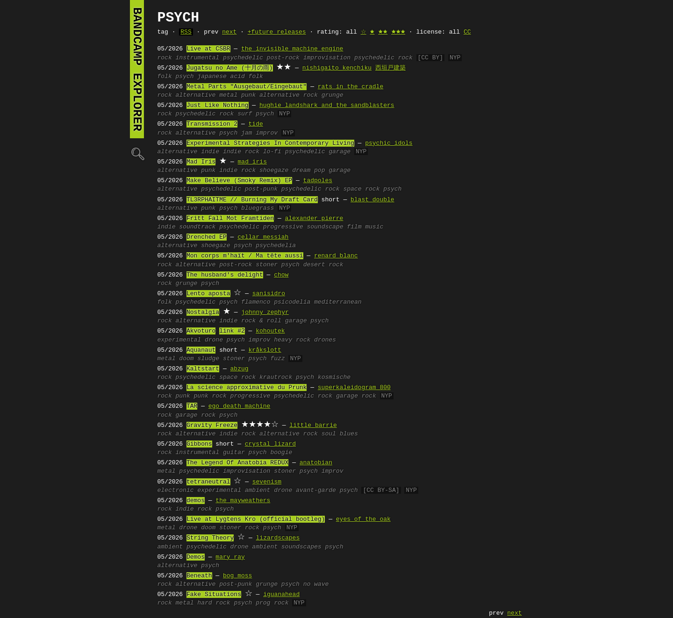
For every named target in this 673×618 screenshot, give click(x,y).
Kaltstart (202, 369)
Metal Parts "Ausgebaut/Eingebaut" (246, 87)
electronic (176, 490)
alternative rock (288, 95)
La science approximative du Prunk (246, 388)
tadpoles (317, 181)
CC (467, 32)
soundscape (325, 227)
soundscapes (301, 547)
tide (256, 124)
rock (165, 58)
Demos (195, 557)
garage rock (356, 396)
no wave (316, 584)
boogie (281, 452)
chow (281, 275)
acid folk (246, 76)
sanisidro (268, 294)
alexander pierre (314, 218)
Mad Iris (200, 162)
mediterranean (337, 302)
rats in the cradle (350, 87)
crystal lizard (270, 444)
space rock (361, 189)
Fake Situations (213, 594)
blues (349, 434)
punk (248, 95)
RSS (185, 32)
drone (214, 340)
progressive (283, 227)
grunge (333, 95)
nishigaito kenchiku (337, 68)
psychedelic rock (383, 58)
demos (195, 501)
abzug (239, 369)
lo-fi (272, 152)
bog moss (237, 576)
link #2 (232, 331)
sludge (208, 359)
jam (246, 133)
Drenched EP (206, 237)
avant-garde (316, 490)
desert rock (323, 265)
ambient (258, 490)
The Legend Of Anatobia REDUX (237, 463)
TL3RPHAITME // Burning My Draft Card (252, 200)
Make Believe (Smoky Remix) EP (239, 181)
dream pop (308, 170)
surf (244, 114)
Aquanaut (200, 350)
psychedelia (276, 246)
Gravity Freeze (211, 425)
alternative (196, 95)
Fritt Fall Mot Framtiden (230, 218)
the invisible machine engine (292, 49)
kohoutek (270, 331)
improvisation (327, 58)
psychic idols (388, 143)
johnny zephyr (264, 312)
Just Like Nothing (217, 105)
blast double (372, 200)
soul (329, 434)
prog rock (272, 603)
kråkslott (265, 350)
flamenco (255, 302)
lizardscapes (278, 538)
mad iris (252, 162)
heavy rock (292, 340)
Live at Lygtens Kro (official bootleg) (255, 519)
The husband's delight (224, 275)
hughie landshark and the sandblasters (326, 105)
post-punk (261, 189)
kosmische (334, 377)
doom (186, 359)
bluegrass (257, 208)
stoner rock (239, 528)
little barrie (312, 425)
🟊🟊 (382, 32)
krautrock (275, 377)
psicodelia (292, 302)
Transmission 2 (211, 124)
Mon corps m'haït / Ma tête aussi (244, 256)
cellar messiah (262, 237)
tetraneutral (208, 482)
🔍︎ (137, 153)
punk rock (210, 396)
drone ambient (254, 547)
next (229, 32)
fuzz (277, 359)
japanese (211, 76)
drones (325, 340)
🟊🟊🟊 (398, 32)
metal (228, 95)
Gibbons (199, 444)
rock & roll (261, 321)
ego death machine (239, 406)
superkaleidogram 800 (354, 388)
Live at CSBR (208, 49)
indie (210, 152)
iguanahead (281, 594)
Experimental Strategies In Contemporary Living (270, 143)
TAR (191, 406)
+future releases (277, 32)
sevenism (266, 482)
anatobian (316, 463)
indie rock (241, 152)
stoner (267, 265)
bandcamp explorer (137, 69)
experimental (179, 340)
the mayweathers (242, 501)
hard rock (213, 603)
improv (267, 133)
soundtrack (197, 227)
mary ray (229, 557)
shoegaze (273, 170)
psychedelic (243, 58)
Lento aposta (208, 294)
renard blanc (336, 256)
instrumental (198, 58)
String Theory (210, 538)
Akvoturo (200, 331)
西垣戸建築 (390, 68)
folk (165, 76)
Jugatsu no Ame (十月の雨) (229, 68)
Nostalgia (202, 312)
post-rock (283, 58)
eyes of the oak (363, 519)
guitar (234, 452)
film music (365, 227)
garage (340, 152)
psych (185, 76)
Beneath (199, 576)
